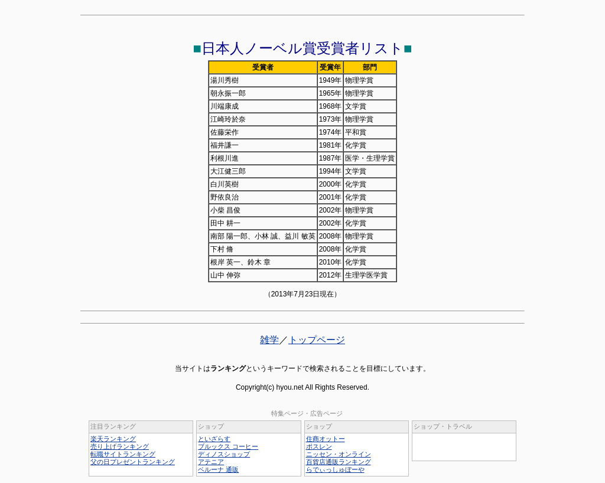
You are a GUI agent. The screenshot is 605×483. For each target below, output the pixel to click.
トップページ (316, 340)
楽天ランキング (113, 438)
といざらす (214, 438)
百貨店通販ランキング (338, 461)
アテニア (211, 461)
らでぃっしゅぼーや (335, 469)
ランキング (228, 368)
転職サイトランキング (122, 454)
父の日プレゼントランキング (132, 461)
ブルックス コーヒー (228, 446)
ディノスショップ (224, 454)
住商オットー (325, 438)
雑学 (269, 340)
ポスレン (319, 446)
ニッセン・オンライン (338, 454)
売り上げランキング (119, 446)
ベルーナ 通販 (218, 469)
